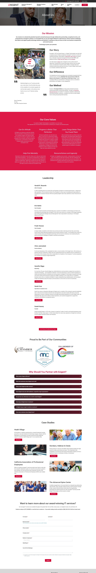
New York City (61, 59)
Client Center (83, 1)
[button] (48, 376)
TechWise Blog (69, 5)
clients (58, 61)
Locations (77, 4)
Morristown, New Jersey (71, 56)
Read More (18, 439)
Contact (84, 4)
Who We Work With (55, 5)
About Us (62, 5)
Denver (66, 59)
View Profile (38, 198)
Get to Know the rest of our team (48, 329)
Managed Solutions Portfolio (41, 5)
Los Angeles (72, 59)
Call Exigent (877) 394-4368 (72, 1)
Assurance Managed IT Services (27, 5)
